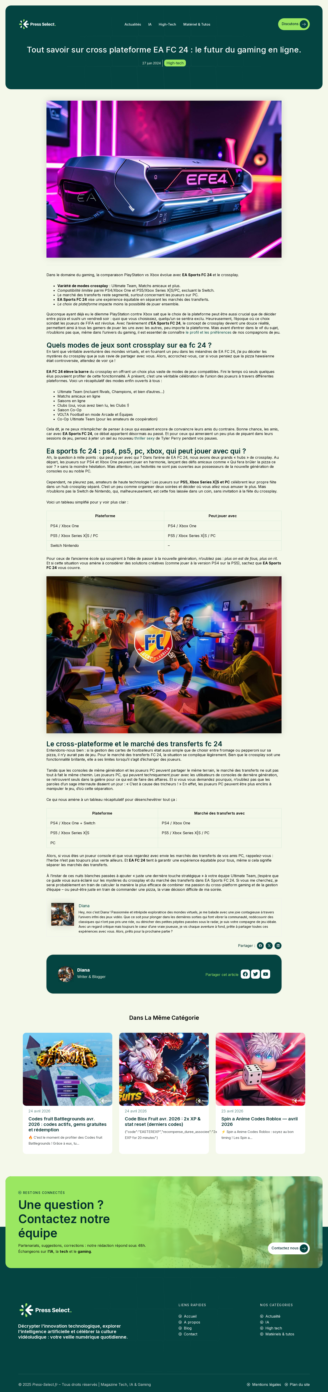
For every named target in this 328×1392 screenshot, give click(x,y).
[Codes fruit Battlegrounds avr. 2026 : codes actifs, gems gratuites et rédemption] (67, 1069)
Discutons (295, 24)
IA (149, 24)
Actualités (133, 24)
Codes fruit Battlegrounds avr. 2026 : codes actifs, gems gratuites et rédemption (67, 1124)
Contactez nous (290, 1248)
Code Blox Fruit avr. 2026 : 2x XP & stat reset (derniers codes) (163, 1121)
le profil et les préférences (208, 332)
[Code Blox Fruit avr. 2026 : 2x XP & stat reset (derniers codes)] (164, 1069)
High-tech (167, 24)
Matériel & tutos (196, 24)
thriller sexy (144, 438)
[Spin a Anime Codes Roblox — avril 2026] (260, 1069)
